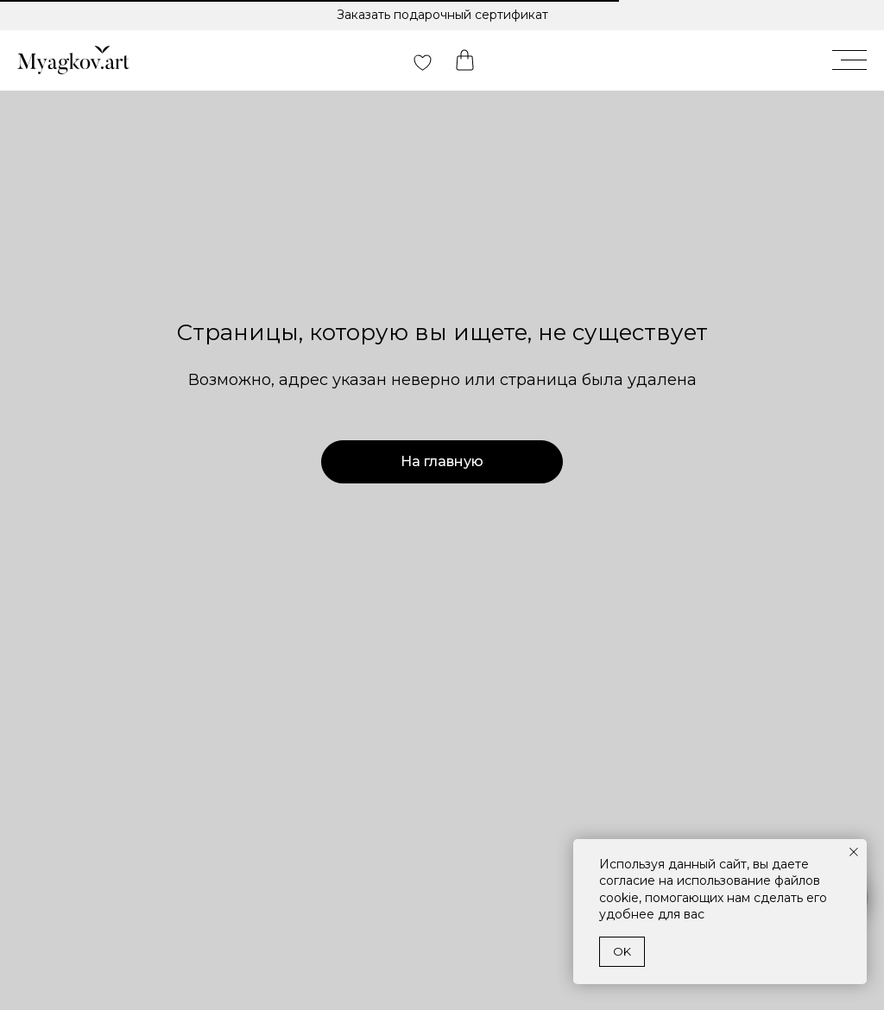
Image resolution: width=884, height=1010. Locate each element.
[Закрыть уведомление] (853, 852)
